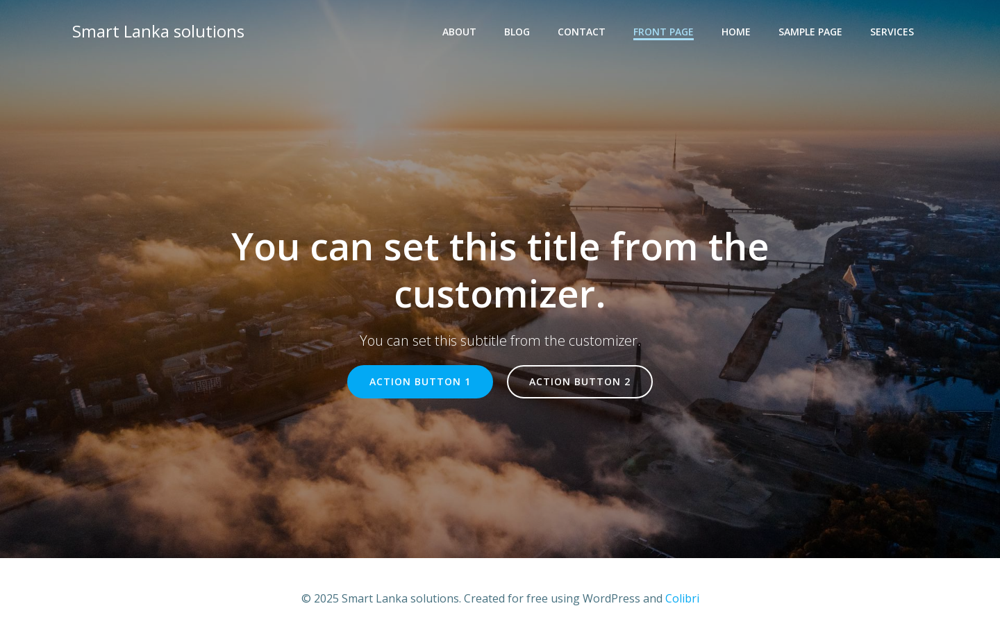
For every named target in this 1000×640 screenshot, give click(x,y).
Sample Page (810, 31)
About (459, 31)
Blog (517, 31)
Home (736, 31)
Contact (582, 31)
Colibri (682, 598)
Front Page (663, 31)
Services (892, 31)
